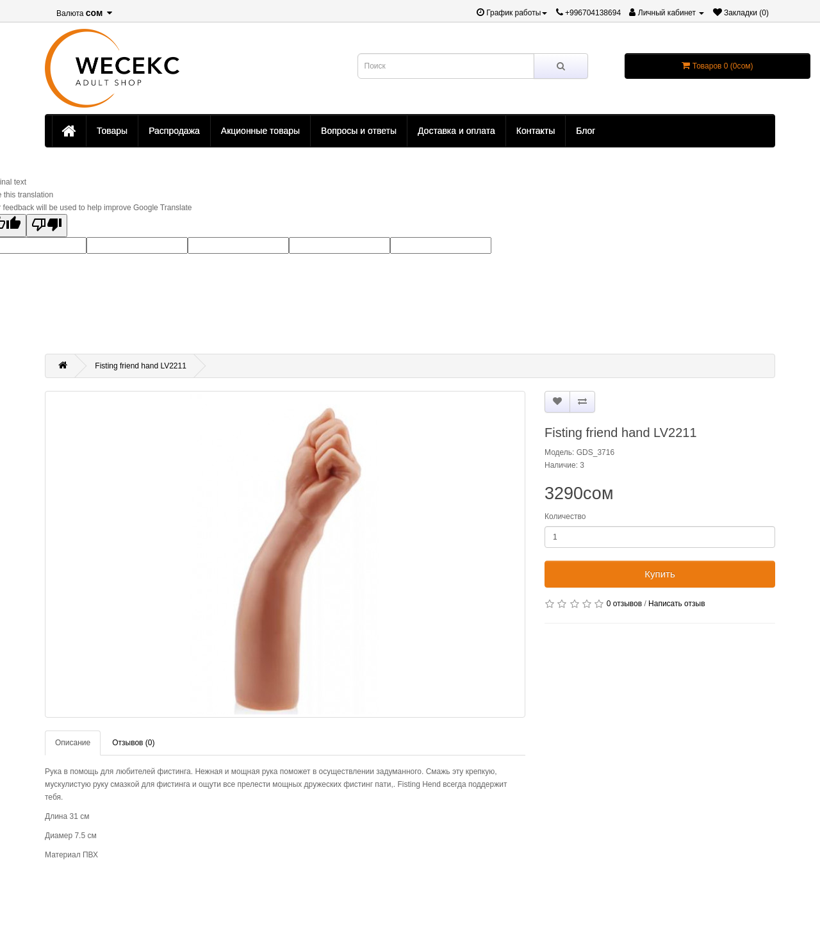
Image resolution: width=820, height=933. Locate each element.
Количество (565, 516)
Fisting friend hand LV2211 (140, 365)
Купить (659, 573)
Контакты (535, 131)
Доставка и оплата (456, 131)
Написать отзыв (676, 603)
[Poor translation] (46, 225)
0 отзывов (624, 603)
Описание (72, 742)
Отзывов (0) (133, 742)
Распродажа (174, 131)
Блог (585, 131)
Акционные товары (260, 131)
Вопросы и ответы (359, 131)
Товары (112, 131)
